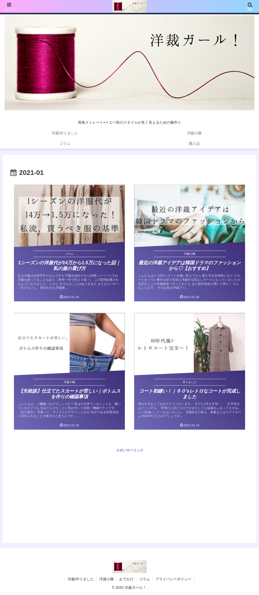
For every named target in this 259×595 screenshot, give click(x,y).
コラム (144, 579)
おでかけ (126, 579)
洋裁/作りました (81, 579)
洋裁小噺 (106, 579)
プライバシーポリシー (173, 579)
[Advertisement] (129, 490)
